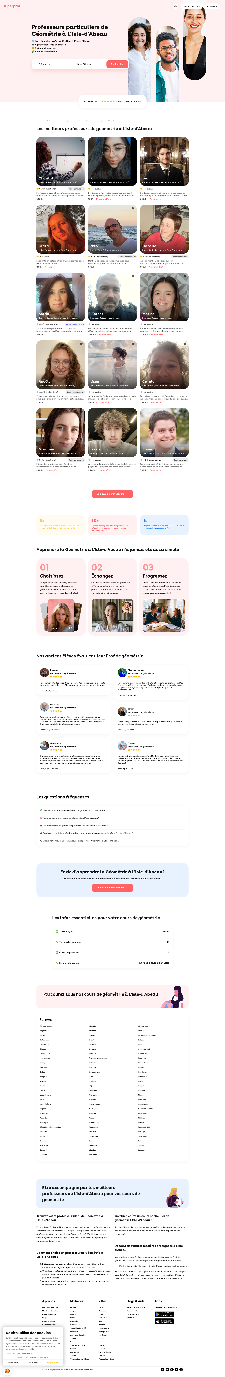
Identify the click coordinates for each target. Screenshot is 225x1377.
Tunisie (141, 1145)
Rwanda (43, 1132)
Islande (92, 1081)
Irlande (43, 1081)
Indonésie (142, 1077)
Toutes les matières (79, 1359)
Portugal (44, 1123)
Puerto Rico (94, 1123)
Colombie (93, 1049)
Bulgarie (142, 1040)
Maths (73, 1307)
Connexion (212, 6)
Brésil (91, 1040)
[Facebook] (162, 1369)
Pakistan (44, 1113)
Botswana (44, 1040)
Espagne (44, 1063)
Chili (140, 1044)
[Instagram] (172, 1369)
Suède (92, 1141)
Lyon (100, 1314)
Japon (92, 1086)
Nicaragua (143, 1104)
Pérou (91, 1118)
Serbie (42, 1136)
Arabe (73, 1356)
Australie (93, 1031)
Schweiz (92, 1132)
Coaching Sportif (78, 1328)
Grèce (42, 1072)
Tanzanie (44, 1145)
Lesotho (43, 1090)
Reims (101, 1345)
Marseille (102, 1311)
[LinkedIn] (176, 1369)
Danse (73, 1342)
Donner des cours (191, 6)
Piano (72, 1318)
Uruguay (142, 1150)
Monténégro (45, 1104)
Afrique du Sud (46, 1026)
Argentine (44, 1031)
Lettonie (93, 1090)
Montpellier (103, 1332)
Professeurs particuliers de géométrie (60, 121)
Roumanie (93, 1127)
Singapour (93, 1136)
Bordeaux (102, 1335)
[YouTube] (181, 1369)
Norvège (93, 1109)
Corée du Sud (144, 1049)
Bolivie (92, 1035)
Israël (140, 1081)
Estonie (92, 1063)
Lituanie (141, 1090)
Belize (42, 1035)
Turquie (43, 1150)
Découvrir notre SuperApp (166, 1307)
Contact (130, 1318)
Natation (74, 1321)
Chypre (43, 1049)
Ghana (141, 1067)
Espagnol (74, 1352)
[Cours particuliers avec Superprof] (12, 6)
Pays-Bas (44, 1118)
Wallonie (93, 1155)
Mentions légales (50, 1311)
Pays (44, 1318)
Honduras (142, 1072)
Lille (100, 1338)
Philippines (143, 1118)
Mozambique (94, 1104)
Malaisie (93, 1095)
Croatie (92, 1054)
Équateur (142, 1058)
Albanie (92, 1026)
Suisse (141, 1141)
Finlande (43, 1067)
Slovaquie (142, 1136)
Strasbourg (103, 1328)
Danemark (143, 1054)
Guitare (73, 1325)
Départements (49, 1325)
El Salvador (45, 1058)
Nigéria (43, 1109)
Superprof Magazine (136, 1307)
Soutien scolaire (77, 1345)
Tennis (73, 1338)
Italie (42, 1086)
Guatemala (94, 1072)
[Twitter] (167, 1369)
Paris (100, 1307)
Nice (100, 1321)
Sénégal (142, 1132)
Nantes (101, 1325)
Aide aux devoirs (77, 1335)
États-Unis (143, 1063)
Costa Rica (45, 1054)
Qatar (141, 1123)
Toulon (101, 1356)
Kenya (141, 1086)
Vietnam (43, 1155)
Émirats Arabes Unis (98, 1058)
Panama (93, 1113)
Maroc (42, 1100)
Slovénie (43, 1141)
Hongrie (43, 1077)
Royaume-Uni (144, 1127)
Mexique (92, 1100)
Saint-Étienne (104, 1352)
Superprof (39, 121)
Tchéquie (93, 1145)
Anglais (73, 1311)
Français (74, 1332)
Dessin (73, 1349)
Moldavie (142, 1100)
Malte (141, 1095)
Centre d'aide (133, 1314)
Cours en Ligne (48, 1321)
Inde (91, 1077)
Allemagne (143, 1026)
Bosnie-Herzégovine (147, 1035)
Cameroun (44, 1044)
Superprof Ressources (136, 1311)
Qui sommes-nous (50, 1307)
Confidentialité (49, 1314)
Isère (80, 121)
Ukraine (92, 1150)
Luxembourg (45, 1095)
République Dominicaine (50, 1127)
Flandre (92, 1067)
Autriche (142, 1031)
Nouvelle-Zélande (146, 1109)
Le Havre (102, 1349)
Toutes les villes (106, 1359)
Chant (73, 1314)
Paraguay (142, 1113)
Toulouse (102, 1318)
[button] (7, 1371)
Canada (92, 1044)
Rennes (101, 1342)
